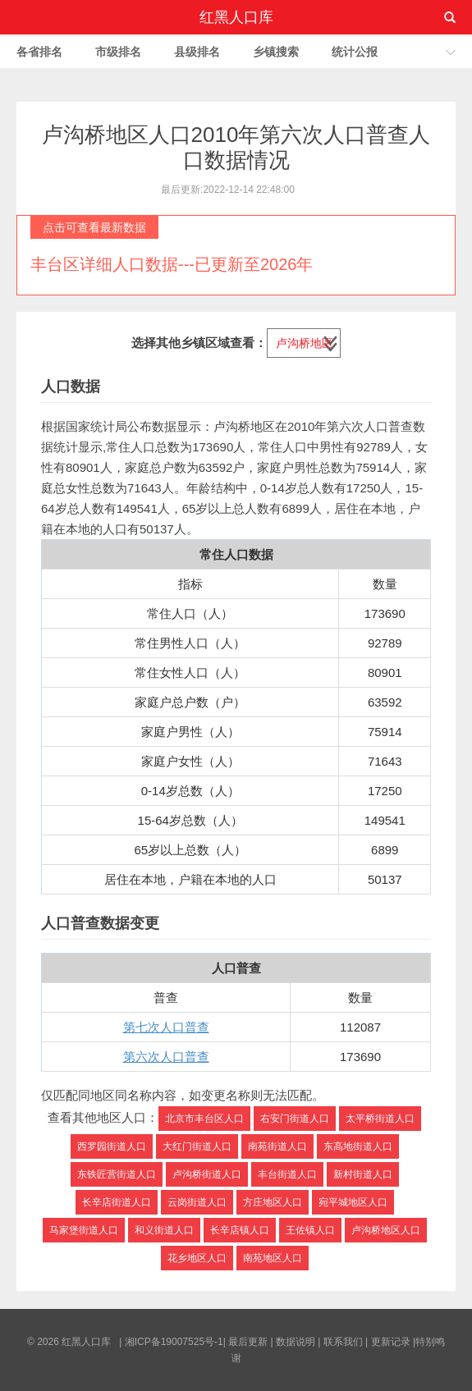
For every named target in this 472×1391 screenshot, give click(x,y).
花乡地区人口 (197, 1258)
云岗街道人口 (197, 1202)
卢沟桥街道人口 (206, 1174)
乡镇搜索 (276, 51)
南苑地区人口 (272, 1258)
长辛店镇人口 (239, 1230)
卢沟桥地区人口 (385, 1230)
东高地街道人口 (357, 1146)
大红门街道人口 (197, 1146)
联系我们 (343, 1342)
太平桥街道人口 (380, 1118)
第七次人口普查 (166, 1027)
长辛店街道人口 (116, 1202)
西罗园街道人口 (111, 1146)
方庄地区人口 (272, 1202)
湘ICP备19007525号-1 (174, 1342)
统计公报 (355, 51)
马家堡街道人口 (83, 1230)
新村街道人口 (362, 1174)
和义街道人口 (164, 1230)
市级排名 (118, 51)
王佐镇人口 (310, 1230)
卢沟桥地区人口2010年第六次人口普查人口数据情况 (236, 147)
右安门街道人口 (294, 1118)
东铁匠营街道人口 (116, 1174)
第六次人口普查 (166, 1057)
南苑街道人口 (277, 1146)
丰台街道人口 (287, 1174)
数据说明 (295, 1342)
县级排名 (197, 51)
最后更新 (248, 1342)
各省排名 (39, 51)
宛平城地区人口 (352, 1202)
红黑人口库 (236, 17)
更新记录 (390, 1342)
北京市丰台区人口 (204, 1118)
